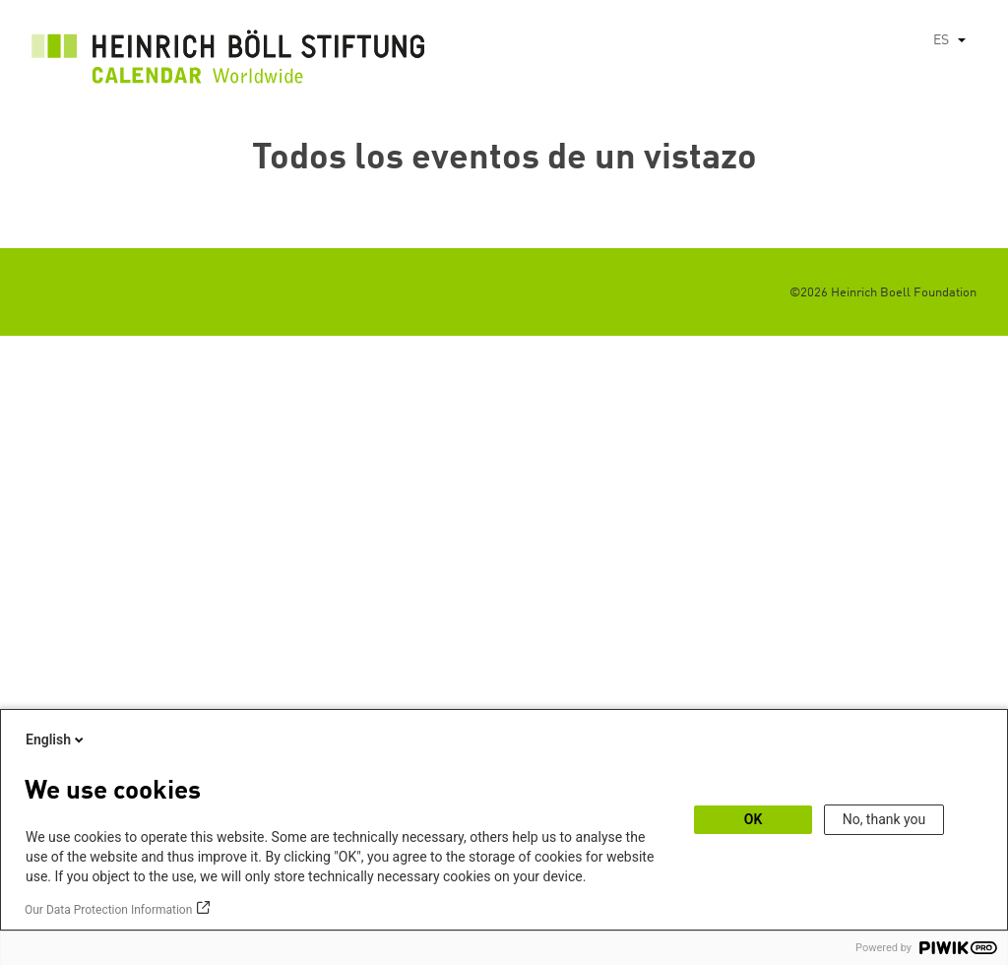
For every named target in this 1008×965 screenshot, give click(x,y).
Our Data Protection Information (108, 910)
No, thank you (884, 819)
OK (753, 819)
